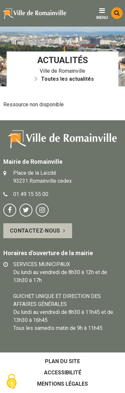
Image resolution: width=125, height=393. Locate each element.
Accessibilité (62, 372)
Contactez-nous (35, 231)
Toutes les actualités (67, 79)
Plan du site (62, 361)
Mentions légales (62, 384)
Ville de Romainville (62, 71)
